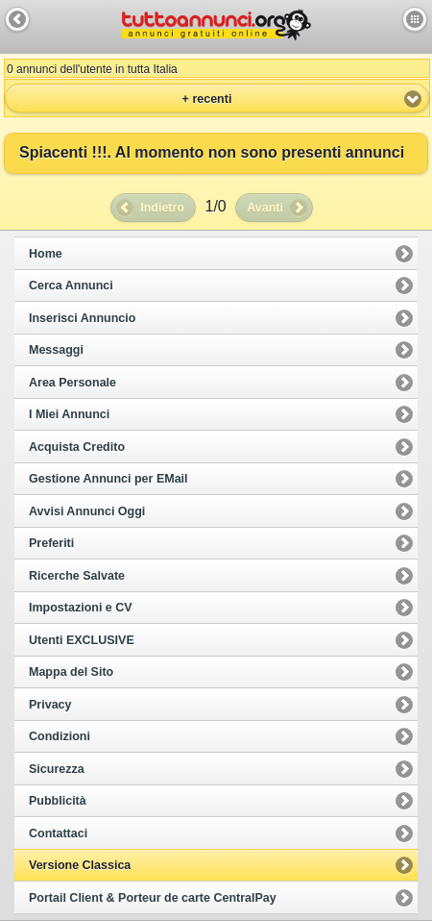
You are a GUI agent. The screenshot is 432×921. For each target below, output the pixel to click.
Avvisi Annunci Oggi (87, 511)
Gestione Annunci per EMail (108, 478)
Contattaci (58, 833)
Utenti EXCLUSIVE (81, 640)
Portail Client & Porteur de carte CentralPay (152, 898)
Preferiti (51, 543)
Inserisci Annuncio (82, 318)
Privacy (50, 704)
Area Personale (72, 382)
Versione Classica (80, 865)
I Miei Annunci (69, 414)
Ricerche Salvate (77, 576)
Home (45, 254)
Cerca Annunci (71, 285)
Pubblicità (57, 801)
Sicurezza (56, 769)
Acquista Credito (77, 447)
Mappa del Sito (71, 672)
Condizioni (59, 736)
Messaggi (56, 350)
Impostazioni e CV (80, 607)
